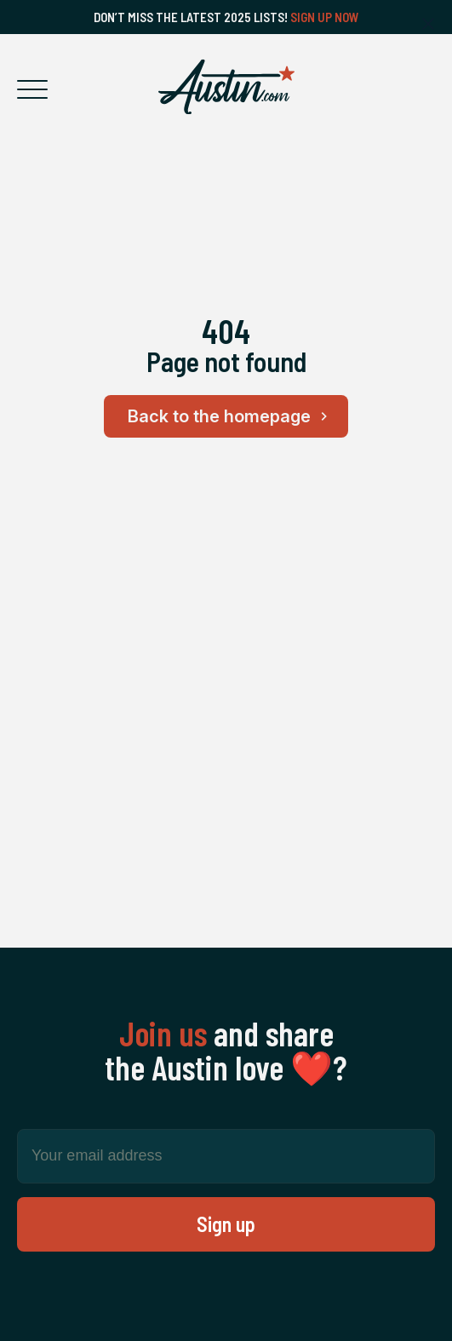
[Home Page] (226, 87)
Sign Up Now (324, 17)
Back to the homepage (230, 416)
